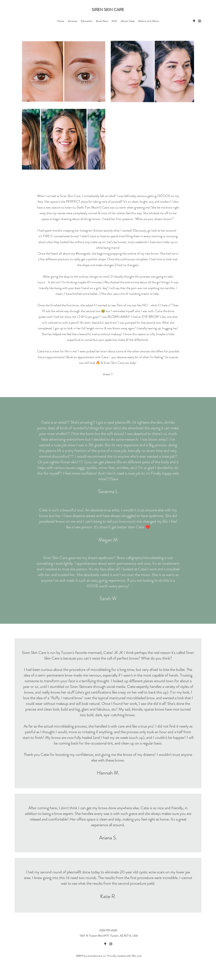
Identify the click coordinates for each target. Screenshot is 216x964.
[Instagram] (199, 21)
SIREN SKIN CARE (108, 9)
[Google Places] (194, 21)
